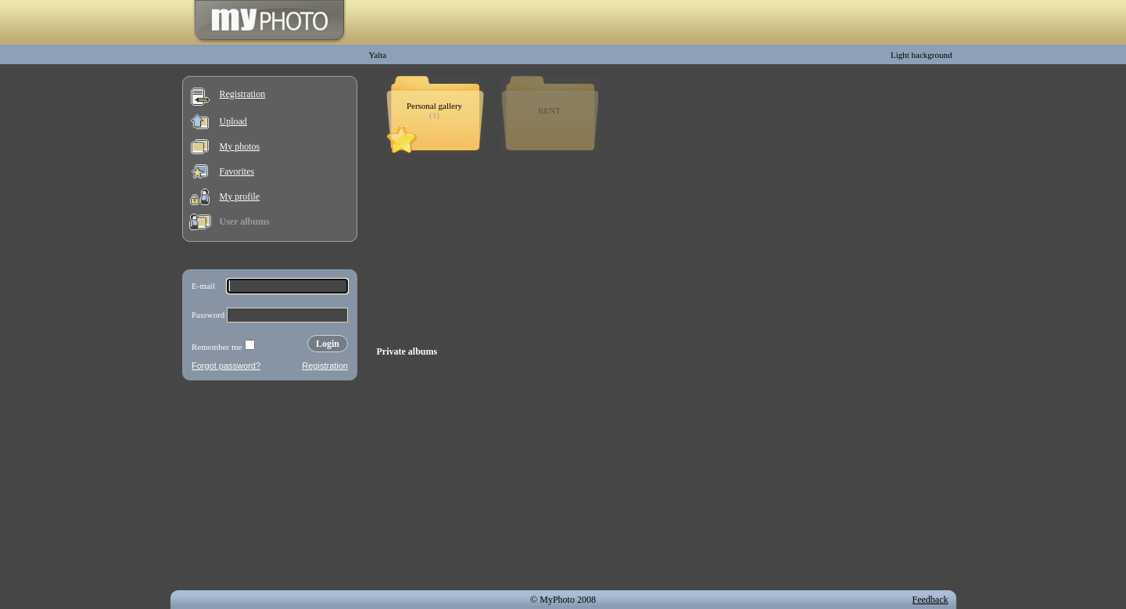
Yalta (378, 54)
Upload (233, 121)
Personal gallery (434, 105)
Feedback (930, 599)
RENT (549, 110)
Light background (921, 54)
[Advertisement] (270, 488)
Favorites (237, 171)
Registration (243, 93)
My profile (240, 196)
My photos (240, 146)
